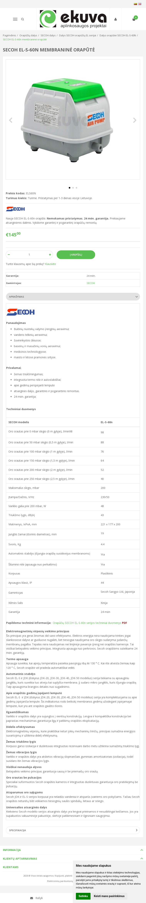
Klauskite (50, 264)
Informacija (12, 850)
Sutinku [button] (83, 896)
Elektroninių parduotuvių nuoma (64, 881)
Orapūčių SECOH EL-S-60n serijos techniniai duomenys (90, 623)
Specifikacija (17, 830)
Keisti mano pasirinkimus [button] (109, 896)
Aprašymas (16, 296)
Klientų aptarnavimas (20, 858)
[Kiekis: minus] (8, 254)
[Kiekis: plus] (50, 254)
